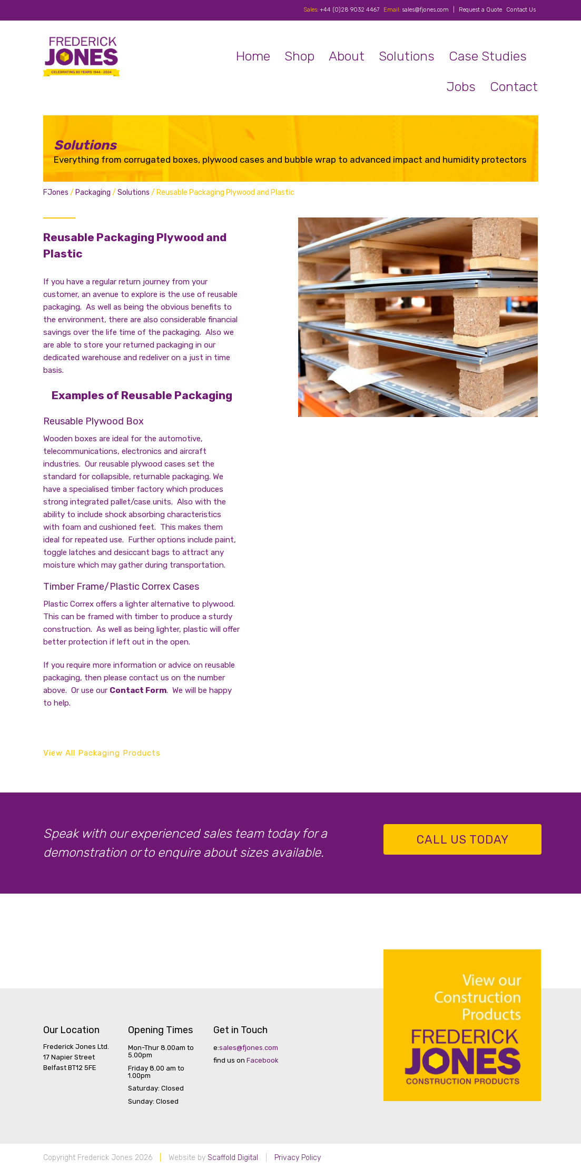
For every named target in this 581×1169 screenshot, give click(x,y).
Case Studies (488, 56)
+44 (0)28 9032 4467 (349, 9)
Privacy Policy (297, 1157)
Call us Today (463, 840)
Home (253, 56)
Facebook (263, 1060)
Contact (514, 86)
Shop (299, 56)
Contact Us (521, 9)
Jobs (461, 86)
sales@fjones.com (425, 9)
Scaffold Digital (233, 1157)
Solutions (407, 56)
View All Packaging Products (102, 753)
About (347, 56)
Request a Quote (480, 9)
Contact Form (138, 690)
